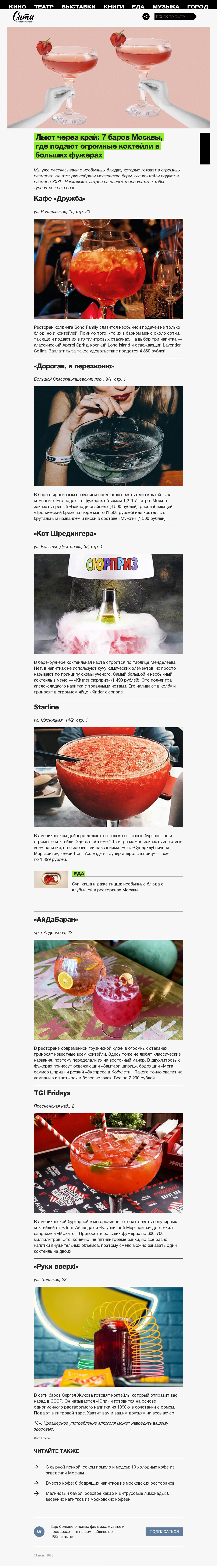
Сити (24, 16)
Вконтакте (205, 148)
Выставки (78, 7)
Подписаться (164, 1532)
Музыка (165, 7)
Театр (44, 7)
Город (197, 7)
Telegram (205, 138)
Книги (114, 7)
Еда (138, 7)
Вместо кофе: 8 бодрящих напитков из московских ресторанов (110, 1483)
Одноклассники (205, 159)
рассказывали (65, 170)
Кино (17, 7)
